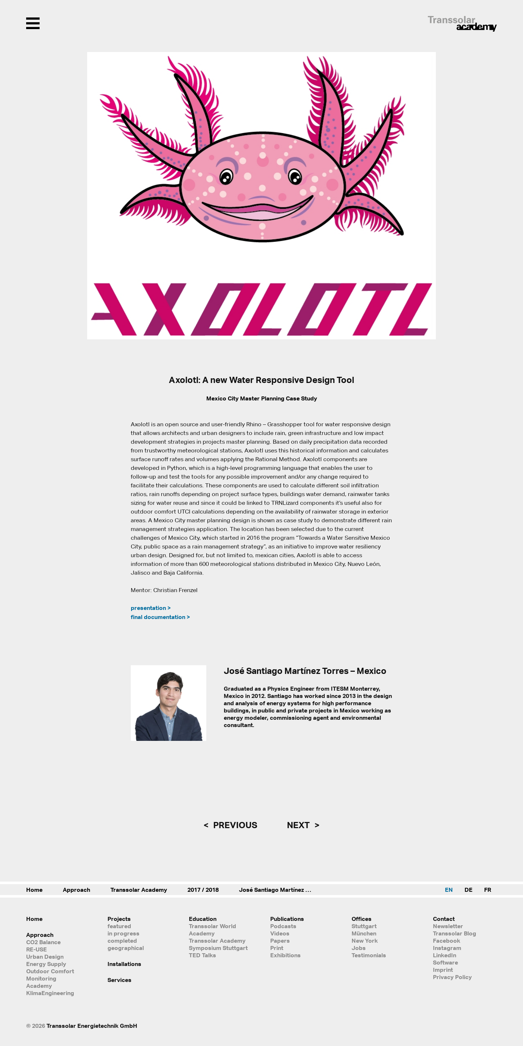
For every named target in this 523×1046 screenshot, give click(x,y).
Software (445, 962)
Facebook (446, 940)
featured (119, 926)
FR (487, 889)
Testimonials (369, 955)
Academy (39, 985)
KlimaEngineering (50, 993)
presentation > (151, 607)
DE (469, 889)
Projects (119, 918)
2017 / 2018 (203, 889)
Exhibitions (285, 955)
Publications (287, 918)
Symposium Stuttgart (218, 947)
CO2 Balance (43, 942)
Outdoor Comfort (50, 971)
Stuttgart (364, 926)
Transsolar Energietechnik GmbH (91, 1025)
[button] (425, 195)
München (364, 933)
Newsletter (448, 926)
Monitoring (41, 978)
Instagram (447, 947)
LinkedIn (444, 955)
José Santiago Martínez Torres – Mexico (282, 889)
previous (234, 825)
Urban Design (45, 956)
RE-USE (36, 949)
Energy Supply (46, 963)
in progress (123, 933)
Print (276, 947)
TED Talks (202, 955)
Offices (362, 918)
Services (119, 979)
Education (202, 918)
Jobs (359, 947)
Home (34, 889)
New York (365, 940)
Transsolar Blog (454, 933)
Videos (279, 933)
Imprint (443, 969)
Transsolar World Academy (212, 929)
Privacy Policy (452, 977)
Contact (444, 918)
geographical (126, 947)
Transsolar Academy (138, 889)
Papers (280, 940)
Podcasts (283, 926)
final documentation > (160, 616)
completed (122, 940)
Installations (124, 963)
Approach (76, 889)
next (299, 825)
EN (449, 889)
